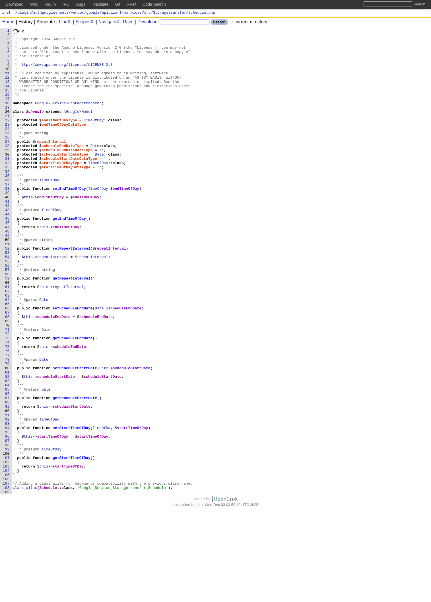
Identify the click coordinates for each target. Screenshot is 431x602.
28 (7, 169)
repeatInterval (50, 164)
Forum (50, 4)
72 (7, 395)
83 (7, 451)
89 (7, 482)
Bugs (80, 4)
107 (6, 574)
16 (7, 108)
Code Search (154, 4)
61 (7, 338)
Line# (62, 22)
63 (7, 349)
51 (7, 287)
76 (7, 415)
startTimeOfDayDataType (66, 195)
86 (7, 467)
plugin (24, 13)
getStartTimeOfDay (72, 543)
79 (7, 431)
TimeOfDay (94, 138)
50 (7, 282)
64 (7, 354)
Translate (100, 4)
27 (7, 164)
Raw (125, 22)
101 (6, 543)
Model (87, 128)
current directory (248, 22)
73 (7, 400)
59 (7, 328)
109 (6, 584)
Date (94, 169)
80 (7, 436)
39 (7, 225)
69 (7, 379)
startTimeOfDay (132, 508)
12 (7, 87)
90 (7, 487)
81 (7, 441)
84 (7, 456)
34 (7, 200)
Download (145, 22)
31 (7, 184)
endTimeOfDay (126, 220)
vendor (77, 13)
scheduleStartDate (131, 436)
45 (7, 256)
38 (7, 220)
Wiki (34, 4)
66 (7, 364)
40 (7, 231)
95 (7, 513)
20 (7, 128)
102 (6, 549)
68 (7, 374)
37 (7, 215)
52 (7, 292)
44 (7, 251)
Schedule (35, 128)
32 (7, 190)
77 (7, 420)
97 (7, 523)
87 (7, 472)
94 (7, 508)
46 (7, 261)
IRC (66, 4)
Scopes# (82, 22)
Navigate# (106, 22)
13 (7, 92)
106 (6, 569)
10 (7, 77)
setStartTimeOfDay (72, 508)
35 (7, 205)
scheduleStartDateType (65, 179)
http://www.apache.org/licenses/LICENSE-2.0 (66, 72)
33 (7, 195)
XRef (131, 4)
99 (7, 533)
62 (7, 343)
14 (7, 97)
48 (7, 272)
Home (8, 22)
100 (6, 538)
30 (7, 179)
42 (7, 241)
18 (7, 118)
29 (7, 174)
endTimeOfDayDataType (64, 143)
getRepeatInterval (72, 328)
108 (6, 579)
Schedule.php (201, 13)
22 (7, 138)
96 (7, 518)
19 (7, 123)
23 (7, 143)
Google (41, 118)
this (28, 231)
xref (6, 13)
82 (7, 446)
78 (7, 425)
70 (7, 384)
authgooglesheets (51, 13)
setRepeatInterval (72, 292)
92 (7, 497)
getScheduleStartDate (75, 472)
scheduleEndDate (125, 364)
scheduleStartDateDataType (69, 184)
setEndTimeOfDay (69, 220)
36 (7, 210)
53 (7, 297)
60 (7, 333)
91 (7, 492)
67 (7, 369)
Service (58, 118)
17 (7, 113)
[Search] (185, 23)
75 (7, 410)
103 (6, 554)
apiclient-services (122, 13)
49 (7, 277)
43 (7, 246)
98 (7, 528)
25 (7, 154)
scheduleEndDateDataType (67, 174)
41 (7, 236)
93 (7, 502)
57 (7, 318)
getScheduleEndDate (73, 400)
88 (7, 477)
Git (117, 4)
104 (6, 559)
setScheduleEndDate (73, 364)
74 (7, 405)
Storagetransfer (169, 13)
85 (7, 461)
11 (7, 82)
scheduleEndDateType (63, 169)
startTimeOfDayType (62, 190)
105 (6, 564)
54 (7, 302)
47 (7, 267)
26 (7, 159)
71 (7, 390)
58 (7, 323)
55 (7, 308)
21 (7, 133)
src (147, 13)
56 (7, 313)
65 (7, 359)
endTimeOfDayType (59, 138)
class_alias (25, 579)
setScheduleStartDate (75, 436)
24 (7, 149)
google (93, 13)
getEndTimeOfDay (69, 256)
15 (7, 102)
